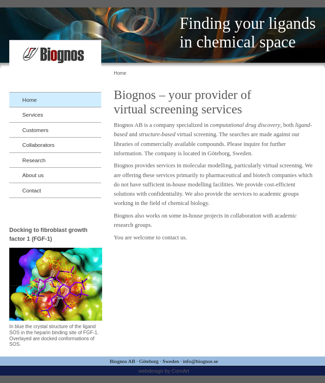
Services (32, 115)
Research (34, 160)
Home (29, 100)
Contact (31, 190)
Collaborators (38, 145)
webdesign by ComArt (163, 371)
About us (33, 175)
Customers (35, 130)
